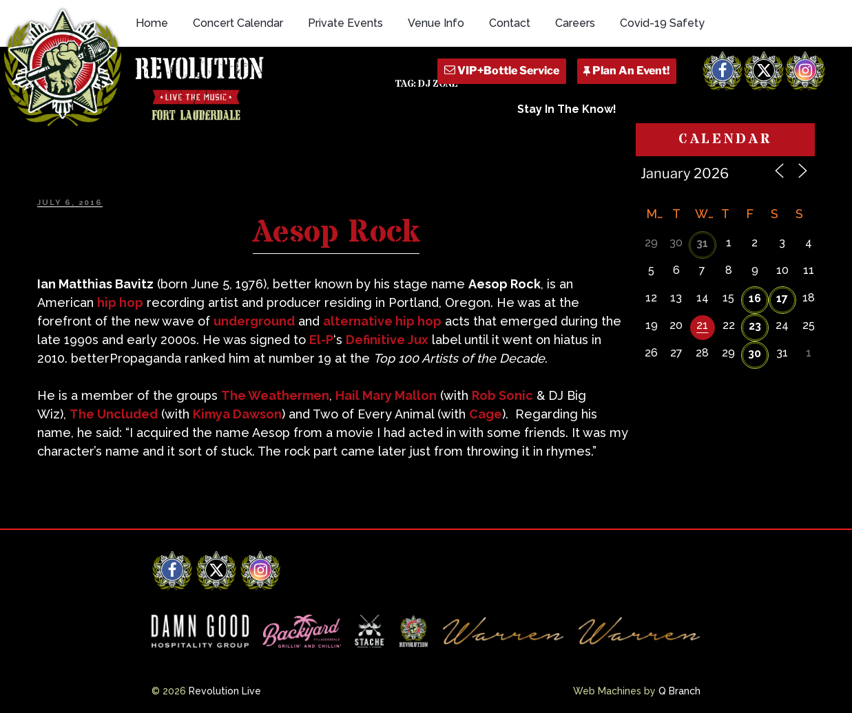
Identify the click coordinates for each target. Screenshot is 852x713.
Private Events (345, 23)
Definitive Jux (387, 339)
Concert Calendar (238, 23)
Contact (509, 23)
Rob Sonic (502, 395)
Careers (575, 23)
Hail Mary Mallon (386, 395)
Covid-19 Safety (662, 23)
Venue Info (436, 23)
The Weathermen (275, 395)
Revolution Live (225, 690)
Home (152, 23)
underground (254, 321)
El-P (321, 339)
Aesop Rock (336, 232)
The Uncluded (114, 414)
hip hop (120, 302)
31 (702, 243)
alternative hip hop (382, 321)
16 (755, 298)
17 (782, 298)
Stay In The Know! (566, 109)
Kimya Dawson (237, 414)
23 (755, 325)
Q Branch (679, 690)
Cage (485, 414)
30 (754, 353)
